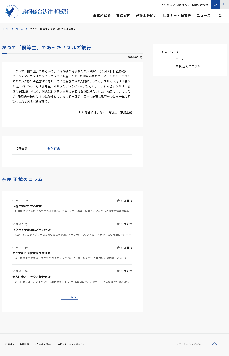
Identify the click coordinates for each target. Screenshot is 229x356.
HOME (5, 29)
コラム (19, 29)
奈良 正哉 (53, 148)
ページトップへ (214, 345)
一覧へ (72, 297)
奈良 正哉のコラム (188, 66)
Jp (215, 4)
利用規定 (10, 345)
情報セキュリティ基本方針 (79, 345)
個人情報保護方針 (47, 345)
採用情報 (181, 5)
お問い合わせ (199, 5)
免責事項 (26, 345)
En (225, 4)
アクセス (166, 5)
